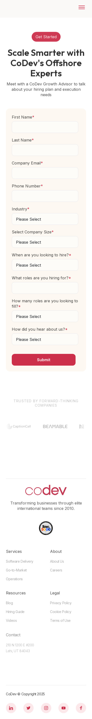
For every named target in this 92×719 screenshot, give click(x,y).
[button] (79, 7)
